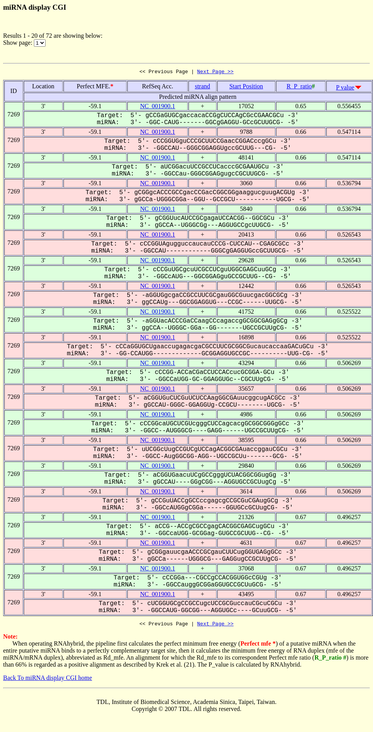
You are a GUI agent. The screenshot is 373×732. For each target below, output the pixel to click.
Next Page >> (215, 72)
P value (345, 88)
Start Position (246, 87)
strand (202, 87)
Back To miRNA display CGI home (47, 680)
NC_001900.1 (157, 107)
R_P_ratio (299, 87)
